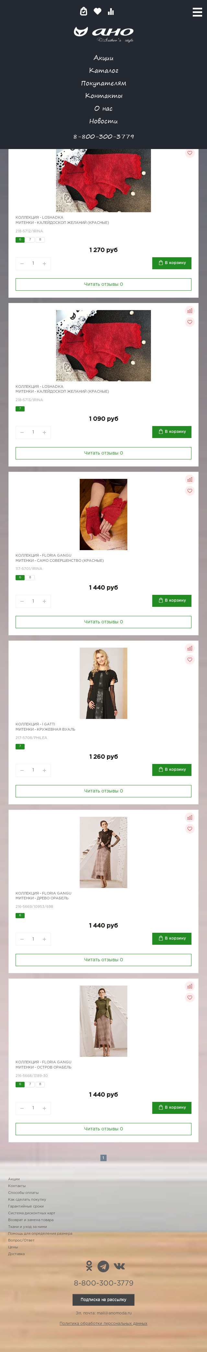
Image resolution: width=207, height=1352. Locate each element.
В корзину (175, 263)
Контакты (103, 95)
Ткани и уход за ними (27, 1227)
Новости (103, 120)
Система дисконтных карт (31, 1213)
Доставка (16, 1254)
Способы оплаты (23, 1193)
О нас (103, 108)
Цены (13, 1247)
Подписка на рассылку (103, 1299)
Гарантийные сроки (26, 1206)
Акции (104, 57)
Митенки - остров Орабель (43, 1067)
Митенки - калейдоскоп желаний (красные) (62, 223)
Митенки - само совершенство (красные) (60, 560)
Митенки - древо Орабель (42, 898)
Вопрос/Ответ (21, 1240)
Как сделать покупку (27, 1199)
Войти (123, 11)
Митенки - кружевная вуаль (45, 729)
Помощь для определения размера (40, 1233)
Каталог (103, 70)
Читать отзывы (103, 284)
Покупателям (103, 82)
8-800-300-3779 (103, 136)
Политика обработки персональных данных (103, 1323)
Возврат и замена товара (30, 1220)
